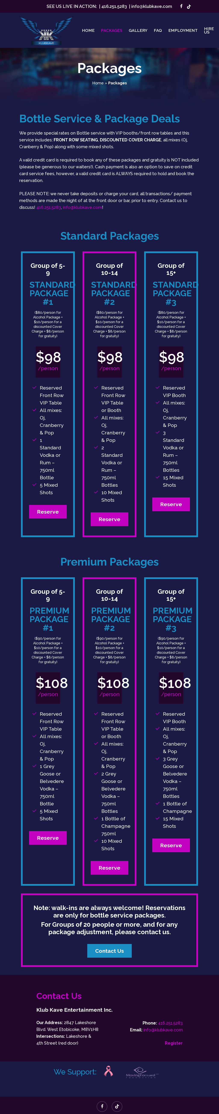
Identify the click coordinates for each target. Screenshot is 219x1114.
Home (98, 83)
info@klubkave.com (151, 6)
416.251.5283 (114, 6)
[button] (48, 512)
